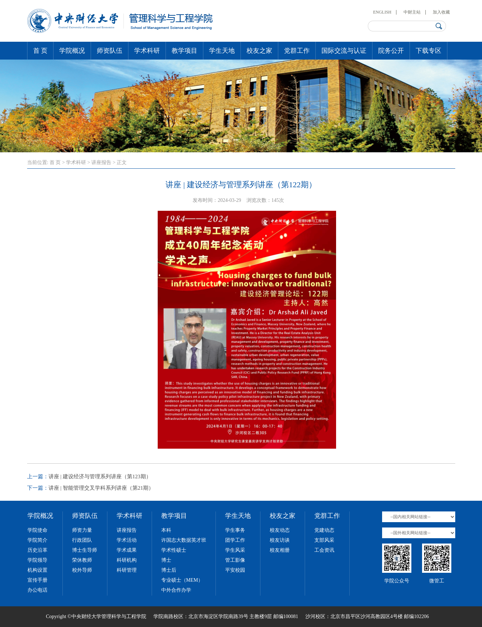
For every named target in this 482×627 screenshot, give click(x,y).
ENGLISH (382, 12)
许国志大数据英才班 (183, 540)
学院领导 (37, 560)
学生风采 (235, 550)
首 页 (40, 50)
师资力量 (82, 530)
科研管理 (127, 570)
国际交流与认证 (343, 50)
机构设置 (37, 570)
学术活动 (127, 540)
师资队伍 (109, 50)
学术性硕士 (173, 550)
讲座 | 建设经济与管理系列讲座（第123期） (100, 476)
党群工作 (297, 50)
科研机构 (127, 560)
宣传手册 (37, 580)
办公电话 (37, 590)
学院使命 (37, 530)
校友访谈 (280, 540)
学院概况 (72, 50)
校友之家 (259, 50)
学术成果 (127, 550)
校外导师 (82, 570)
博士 (166, 560)
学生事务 (235, 530)
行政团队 (82, 540)
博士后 (168, 570)
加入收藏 (441, 12)
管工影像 (235, 560)
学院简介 (37, 540)
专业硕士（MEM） (182, 580)
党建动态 (324, 530)
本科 (166, 530)
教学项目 (184, 50)
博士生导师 (84, 550)
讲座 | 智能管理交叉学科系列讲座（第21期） (101, 488)
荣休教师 (82, 560)
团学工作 (235, 540)
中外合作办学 (176, 590)
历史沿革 (37, 550)
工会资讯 (324, 550)
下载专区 (428, 50)
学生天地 (222, 50)
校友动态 (280, 530)
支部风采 (324, 540)
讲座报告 (101, 162)
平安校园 (235, 570)
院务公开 (391, 50)
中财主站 (412, 12)
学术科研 (147, 50)
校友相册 (280, 550)
